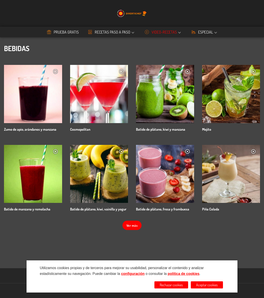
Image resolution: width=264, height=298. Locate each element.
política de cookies (183, 274)
